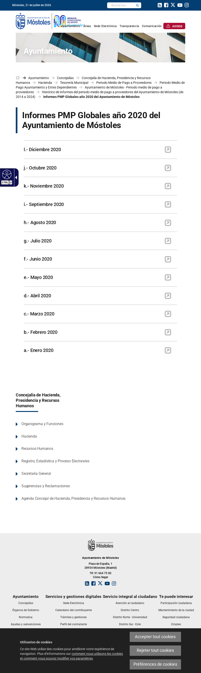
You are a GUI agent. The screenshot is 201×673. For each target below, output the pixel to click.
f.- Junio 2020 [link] (38, 259)
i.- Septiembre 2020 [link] (44, 204)
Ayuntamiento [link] (38, 78)
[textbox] (120, 5)
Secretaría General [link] (36, 473)
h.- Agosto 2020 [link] (40, 222)
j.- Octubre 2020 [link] (40, 168)
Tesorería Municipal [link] (74, 83)
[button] (137, 5)
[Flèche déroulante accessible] (15, 177)
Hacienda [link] (45, 83)
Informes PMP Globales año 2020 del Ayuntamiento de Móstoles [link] (91, 97)
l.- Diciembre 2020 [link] (42, 149)
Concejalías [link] (65, 78)
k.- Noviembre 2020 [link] (44, 186)
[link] (160, 6)
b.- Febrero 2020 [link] (40, 332)
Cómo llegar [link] (100, 577)
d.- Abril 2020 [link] (37, 295)
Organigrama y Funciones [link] (42, 424)
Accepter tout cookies (155, 636)
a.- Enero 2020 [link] (38, 350)
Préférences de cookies (155, 664)
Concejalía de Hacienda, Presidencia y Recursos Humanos (38, 400)
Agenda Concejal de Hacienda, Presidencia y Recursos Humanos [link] (73, 498)
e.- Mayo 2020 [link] (38, 277)
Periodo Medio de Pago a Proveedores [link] (124, 83)
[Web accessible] (6, 174)
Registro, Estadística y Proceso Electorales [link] (55, 461)
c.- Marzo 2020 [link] (39, 314)
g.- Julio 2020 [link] (37, 241)
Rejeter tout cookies (155, 650)
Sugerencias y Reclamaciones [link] (45, 486)
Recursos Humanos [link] (37, 448)
